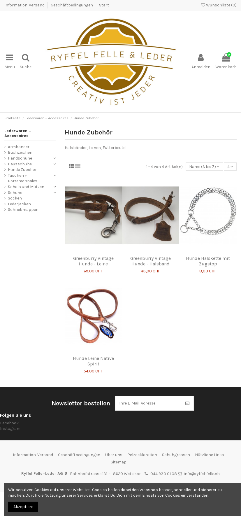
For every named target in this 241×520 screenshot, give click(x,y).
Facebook (9, 422)
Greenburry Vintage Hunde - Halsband (150, 260)
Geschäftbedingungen (72, 5)
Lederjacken (19, 203)
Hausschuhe (20, 163)
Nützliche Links (209, 454)
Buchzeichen (20, 152)
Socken (15, 197)
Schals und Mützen (26, 186)
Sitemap (118, 462)
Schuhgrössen (176, 454)
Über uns (113, 454)
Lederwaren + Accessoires (17, 133)
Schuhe (15, 192)
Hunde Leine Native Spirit (93, 360)
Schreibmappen (23, 209)
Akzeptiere (23, 506)
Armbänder (18, 146)
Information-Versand (24, 5)
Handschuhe (20, 157)
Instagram (10, 428)
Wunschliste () (219, 5)
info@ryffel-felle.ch (202, 473)
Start (104, 5)
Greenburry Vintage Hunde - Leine (93, 260)
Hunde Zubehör (22, 169)
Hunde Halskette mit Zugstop (208, 260)
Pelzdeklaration (142, 454)
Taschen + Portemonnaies (22, 178)
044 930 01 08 (163, 473)
